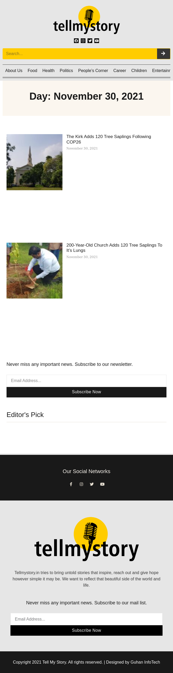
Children (139, 70)
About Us (13, 70)
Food (32, 70)
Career (119, 70)
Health (48, 70)
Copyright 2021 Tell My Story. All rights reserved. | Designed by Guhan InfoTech (86, 662)
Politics (66, 70)
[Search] (163, 54)
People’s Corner (93, 70)
